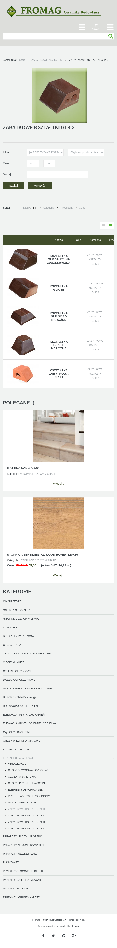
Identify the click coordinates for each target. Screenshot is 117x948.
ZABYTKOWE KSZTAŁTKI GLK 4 (27, 815)
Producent (66, 207)
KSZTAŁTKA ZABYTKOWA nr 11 (59, 373)
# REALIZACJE (17, 763)
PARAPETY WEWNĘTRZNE (20, 853)
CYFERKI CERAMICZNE (17, 671)
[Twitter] (53, 936)
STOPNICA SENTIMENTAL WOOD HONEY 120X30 (42, 554)
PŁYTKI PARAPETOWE (22, 802)
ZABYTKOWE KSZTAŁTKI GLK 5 (27, 822)
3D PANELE (10, 627)
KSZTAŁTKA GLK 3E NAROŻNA (59, 345)
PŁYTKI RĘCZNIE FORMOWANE (23, 879)
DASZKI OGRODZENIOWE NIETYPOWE (27, 688)
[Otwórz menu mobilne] (110, 27)
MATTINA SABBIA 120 (23, 467)
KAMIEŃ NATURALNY (16, 749)
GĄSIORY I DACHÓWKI (17, 732)
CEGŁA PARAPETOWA (22, 776)
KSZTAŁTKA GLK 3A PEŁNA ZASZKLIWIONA (58, 259)
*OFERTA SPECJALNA (16, 610)
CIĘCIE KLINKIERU (14, 662)
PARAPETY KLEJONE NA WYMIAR (24, 844)
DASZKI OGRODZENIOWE (19, 679)
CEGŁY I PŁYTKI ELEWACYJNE (27, 783)
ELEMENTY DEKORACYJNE (25, 789)
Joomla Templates (46, 926)
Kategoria (48, 207)
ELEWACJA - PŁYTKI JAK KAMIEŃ (24, 714)
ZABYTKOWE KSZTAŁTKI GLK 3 (27, 809)
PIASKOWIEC (11, 862)
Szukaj (110, 36)
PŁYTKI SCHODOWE (15, 888)
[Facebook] (43, 936)
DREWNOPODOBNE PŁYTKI (20, 705)
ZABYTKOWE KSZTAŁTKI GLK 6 (27, 828)
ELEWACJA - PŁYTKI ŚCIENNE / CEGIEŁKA (29, 723)
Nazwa (27, 207)
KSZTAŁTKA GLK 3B (59, 287)
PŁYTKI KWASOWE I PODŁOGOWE (29, 796)
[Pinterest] (64, 936)
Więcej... (58, 483)
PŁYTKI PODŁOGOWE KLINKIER (23, 871)
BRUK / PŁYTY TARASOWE (19, 636)
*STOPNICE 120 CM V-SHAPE (21, 618)
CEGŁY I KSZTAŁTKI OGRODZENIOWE (27, 653)
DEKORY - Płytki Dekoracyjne (20, 697)
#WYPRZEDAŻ (12, 601)
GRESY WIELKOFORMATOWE (21, 740)
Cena (82, 207)
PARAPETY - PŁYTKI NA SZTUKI (22, 836)
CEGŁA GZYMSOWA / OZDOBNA (28, 770)
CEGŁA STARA (12, 644)
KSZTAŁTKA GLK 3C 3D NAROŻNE (59, 316)
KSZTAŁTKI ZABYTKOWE (18, 758)
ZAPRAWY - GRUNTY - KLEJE (21, 897)
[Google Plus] (74, 936)
